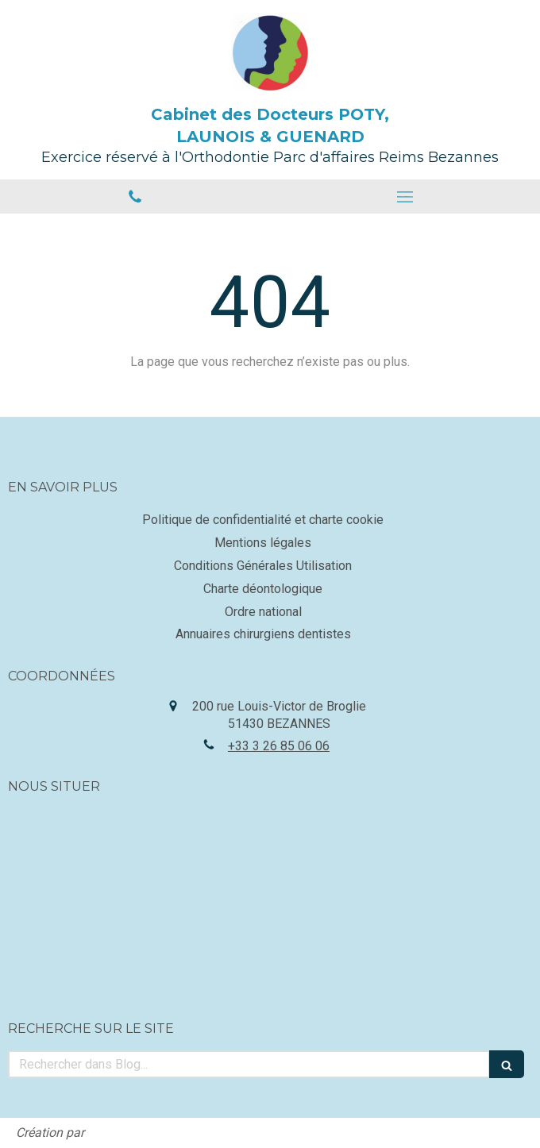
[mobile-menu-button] (405, 197)
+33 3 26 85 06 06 (279, 745)
